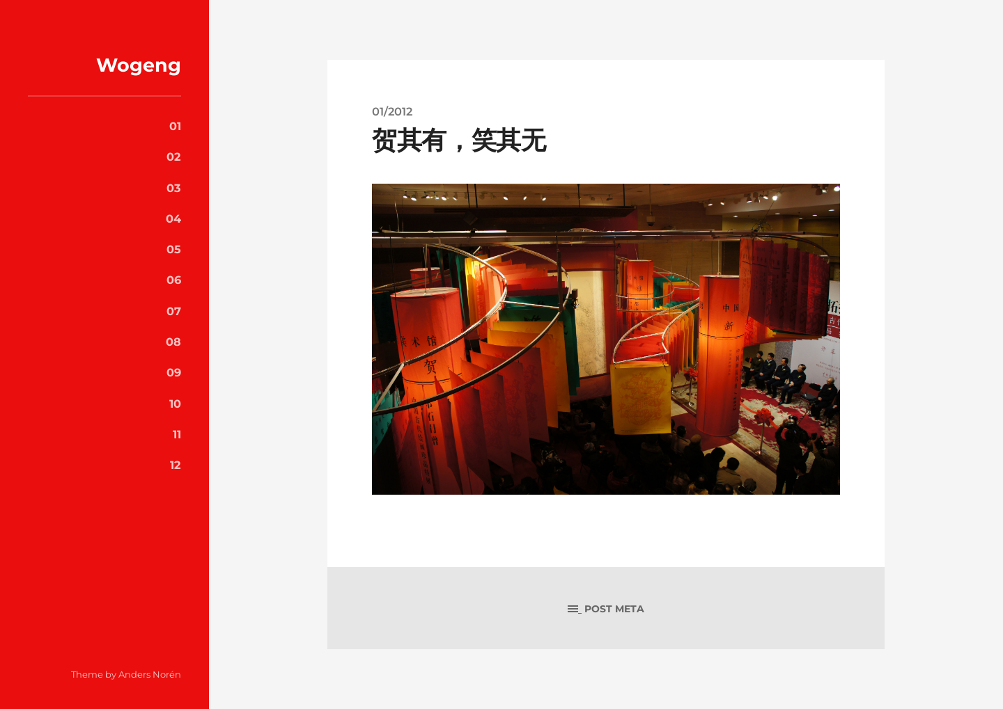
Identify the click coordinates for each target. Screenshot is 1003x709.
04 (173, 218)
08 (173, 342)
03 (173, 188)
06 (173, 280)
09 (173, 372)
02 (173, 157)
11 (177, 434)
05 (173, 249)
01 (175, 126)
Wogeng (138, 65)
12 (175, 465)
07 (173, 311)
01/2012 (392, 111)
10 (175, 404)
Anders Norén (149, 674)
